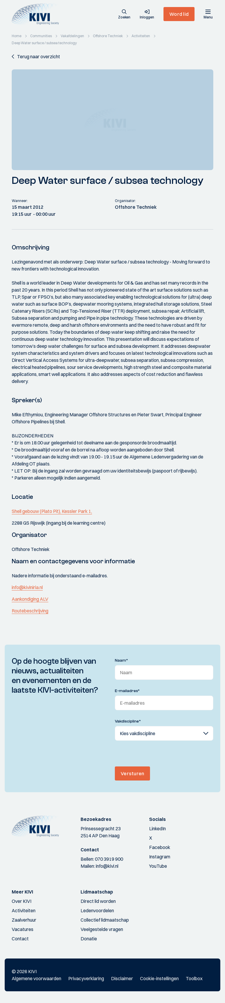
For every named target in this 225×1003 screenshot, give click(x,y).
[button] (124, 14)
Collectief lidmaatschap (105, 920)
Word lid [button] (179, 14)
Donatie (89, 939)
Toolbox (194, 978)
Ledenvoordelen (97, 910)
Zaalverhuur (24, 920)
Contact (20, 939)
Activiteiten (23, 910)
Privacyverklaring (86, 978)
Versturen (132, 773)
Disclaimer (122, 978)
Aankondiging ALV (30, 599)
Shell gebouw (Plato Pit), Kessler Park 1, (52, 511)
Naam (121, 660)
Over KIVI (21, 901)
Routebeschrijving (30, 611)
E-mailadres (127, 691)
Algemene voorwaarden (36, 978)
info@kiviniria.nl (27, 587)
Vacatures (22, 929)
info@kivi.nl (107, 866)
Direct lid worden (98, 901)
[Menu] (208, 14)
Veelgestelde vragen (102, 929)
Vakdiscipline (128, 721)
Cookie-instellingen (159, 978)
